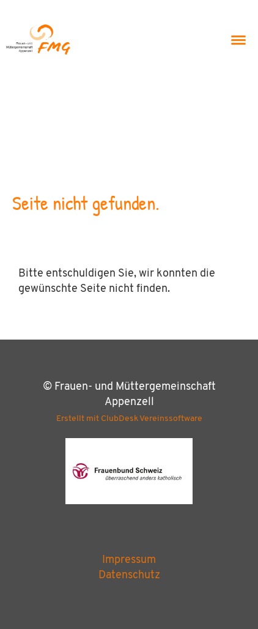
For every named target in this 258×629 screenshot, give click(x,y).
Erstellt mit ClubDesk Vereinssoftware (129, 418)
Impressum (129, 560)
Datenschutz (129, 575)
